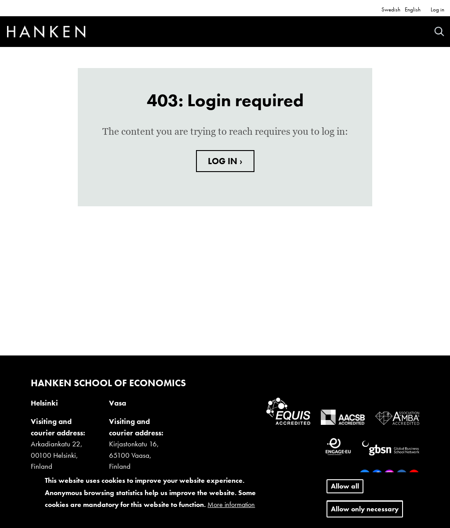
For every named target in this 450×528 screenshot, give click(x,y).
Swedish (390, 9)
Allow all (345, 487)
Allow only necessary (365, 510)
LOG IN (224, 161)
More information (231, 505)
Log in (437, 9)
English (413, 9)
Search (439, 31)
